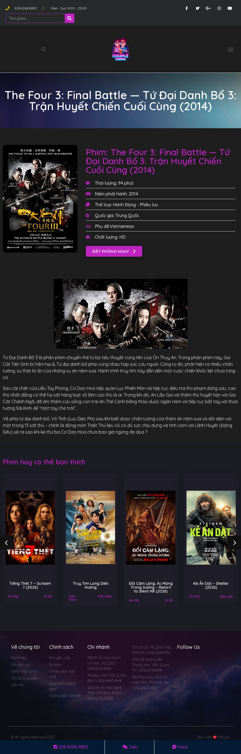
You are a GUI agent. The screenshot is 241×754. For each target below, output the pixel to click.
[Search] (69, 18)
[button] (230, 49)
